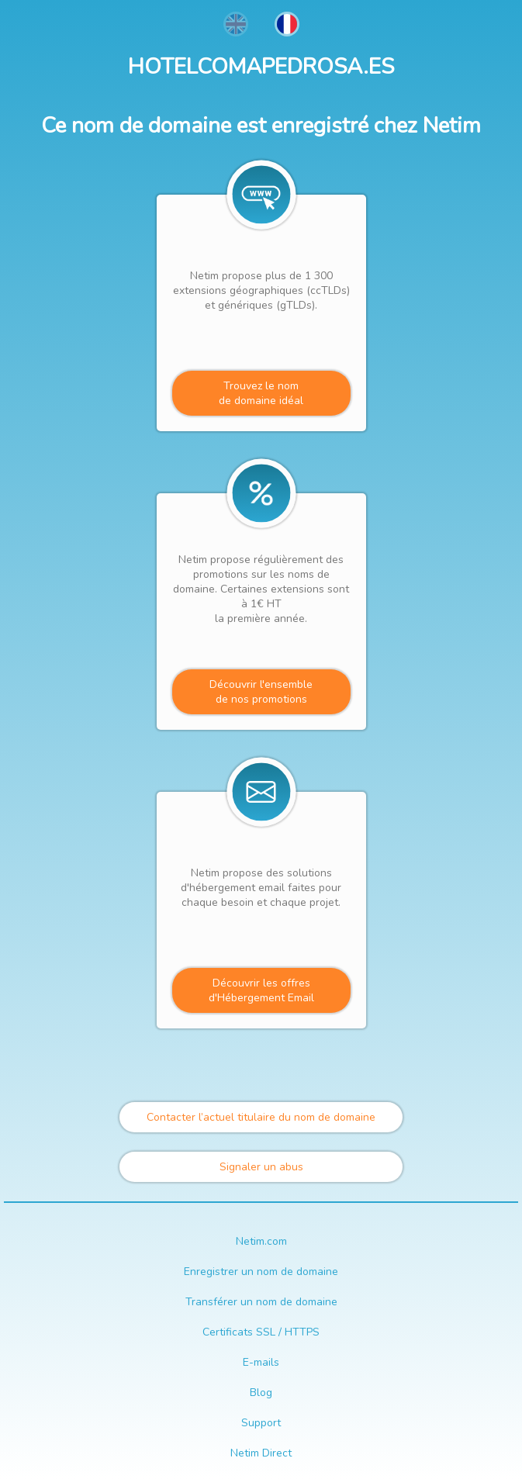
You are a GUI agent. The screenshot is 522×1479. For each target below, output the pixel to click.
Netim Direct (261, 1453)
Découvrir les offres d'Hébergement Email (261, 990)
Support (261, 1422)
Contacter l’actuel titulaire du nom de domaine (261, 1117)
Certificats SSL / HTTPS (261, 1332)
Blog (261, 1392)
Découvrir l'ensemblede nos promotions (261, 692)
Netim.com (261, 1241)
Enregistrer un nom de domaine (261, 1271)
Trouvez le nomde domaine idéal (261, 393)
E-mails (261, 1362)
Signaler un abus (261, 1166)
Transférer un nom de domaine (261, 1301)
